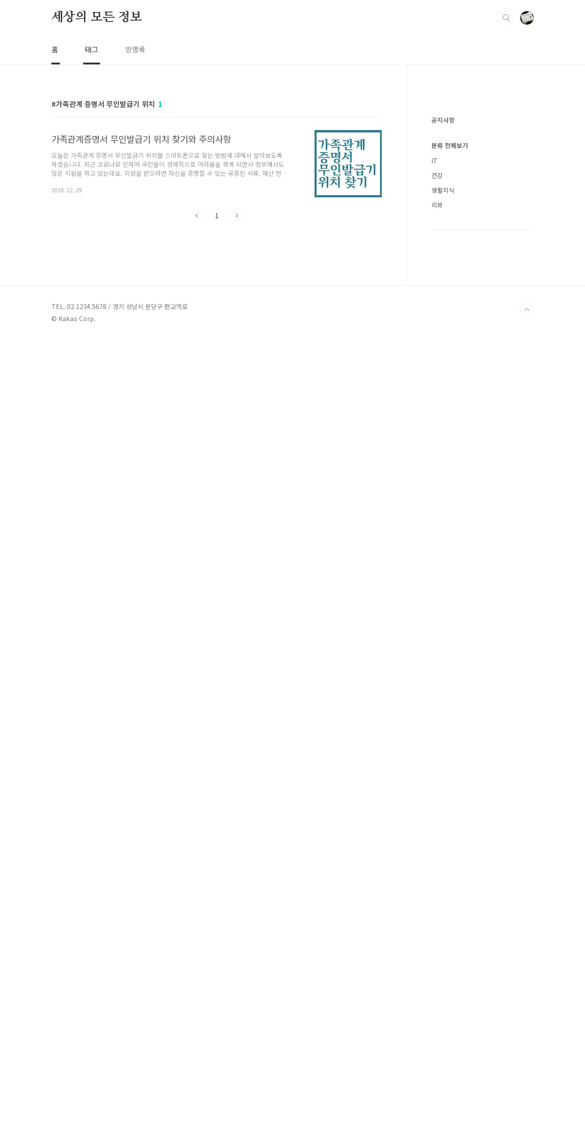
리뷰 (437, 741)
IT (434, 697)
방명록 (135, 49)
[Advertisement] (482, 241)
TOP (527, 1115)
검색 (506, 18)
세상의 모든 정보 (96, 17)
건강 (437, 712)
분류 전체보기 (449, 682)
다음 (236, 215)
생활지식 (443, 726)
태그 (91, 49)
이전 (197, 215)
